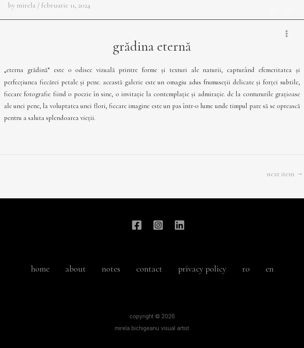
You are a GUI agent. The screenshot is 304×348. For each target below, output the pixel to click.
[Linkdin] (179, 225)
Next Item (285, 173)
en (270, 268)
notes (111, 268)
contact (149, 268)
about (75, 268)
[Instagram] (158, 225)
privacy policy (202, 268)
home (40, 268)
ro (246, 268)
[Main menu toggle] (286, 33)
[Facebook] (136, 225)
